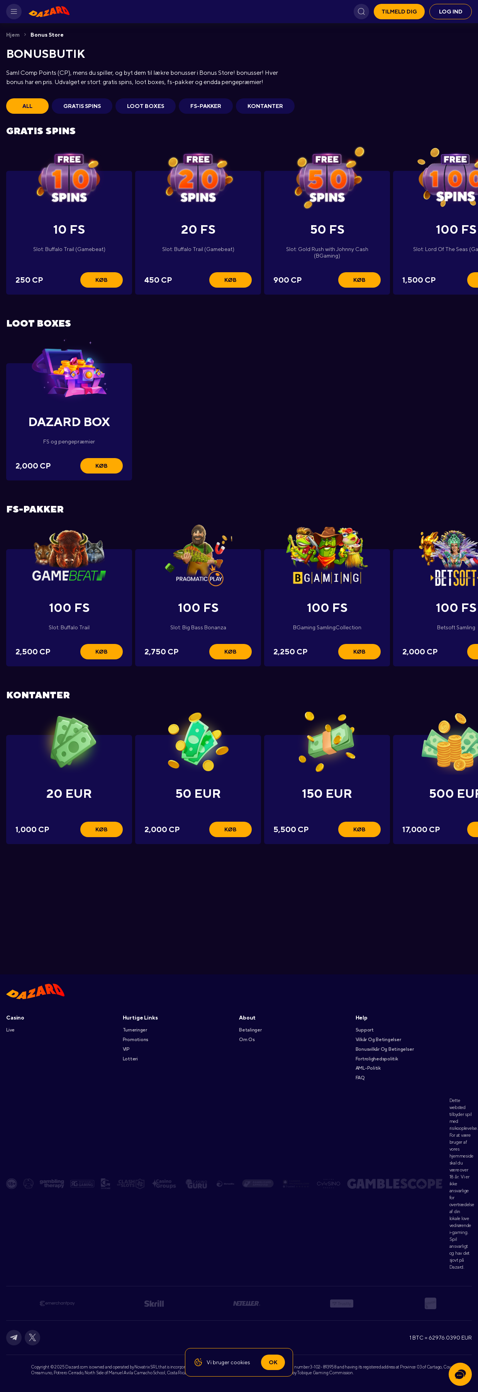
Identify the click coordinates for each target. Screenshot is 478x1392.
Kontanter (265, 106)
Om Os (247, 1039)
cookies (240, 1362)
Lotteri (130, 1059)
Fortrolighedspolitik (377, 1059)
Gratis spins (82, 106)
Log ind (451, 11)
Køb (101, 280)
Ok (273, 1362)
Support (365, 1030)
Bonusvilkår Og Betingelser (385, 1049)
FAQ (360, 1077)
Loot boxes (145, 106)
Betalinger (250, 1030)
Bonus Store (47, 35)
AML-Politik (368, 1068)
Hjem (13, 35)
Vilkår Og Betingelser (378, 1039)
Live (10, 1030)
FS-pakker (205, 106)
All (27, 106)
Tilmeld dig (399, 11)
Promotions (136, 1039)
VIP (126, 1049)
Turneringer (135, 1030)
